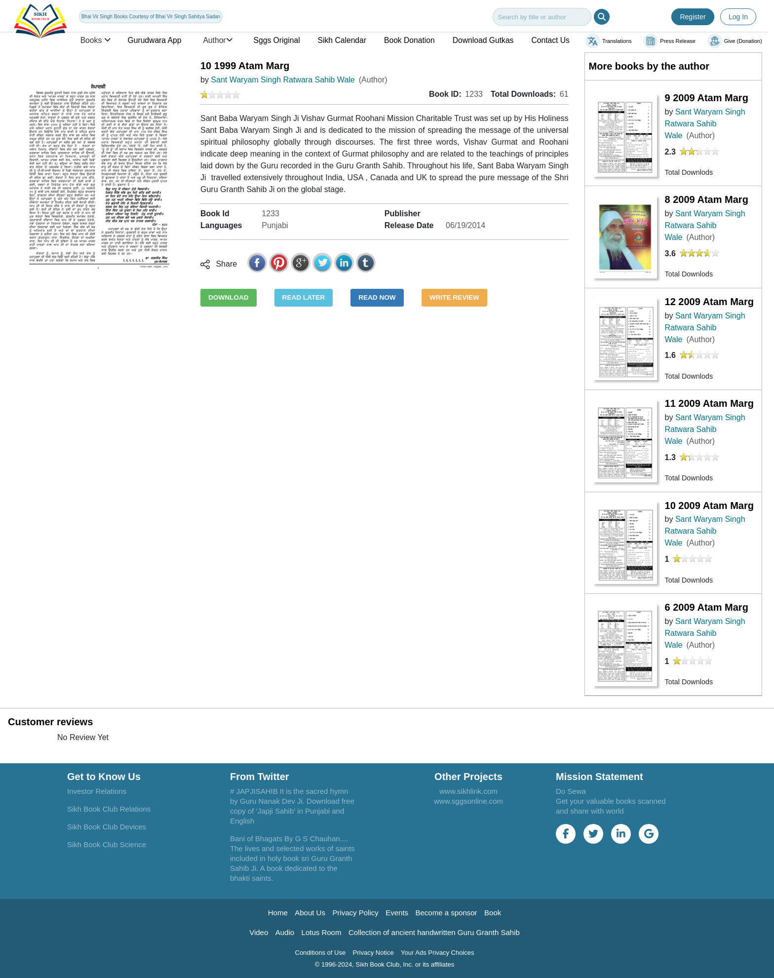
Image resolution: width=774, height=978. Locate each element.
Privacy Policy (355, 912)
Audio (284, 932)
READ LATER (303, 297)
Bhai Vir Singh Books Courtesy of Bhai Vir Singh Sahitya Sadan (150, 16)
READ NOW (377, 297)
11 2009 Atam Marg (709, 403)
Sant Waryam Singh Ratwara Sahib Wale (282, 80)
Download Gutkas (483, 40)
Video (258, 932)
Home (278, 912)
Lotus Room (322, 932)
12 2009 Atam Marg (709, 301)
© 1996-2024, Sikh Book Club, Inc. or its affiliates (385, 964)
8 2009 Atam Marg (706, 199)
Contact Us (550, 40)
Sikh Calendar (342, 40)
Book (492, 912)
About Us (310, 912)
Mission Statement (599, 776)
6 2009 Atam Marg (706, 607)
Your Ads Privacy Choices (437, 952)
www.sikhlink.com (468, 791)
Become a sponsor (446, 912)
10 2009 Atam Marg (709, 505)
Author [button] (217, 40)
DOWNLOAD (228, 297)
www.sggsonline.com (468, 801)
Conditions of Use (320, 952)
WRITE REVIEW (454, 297)
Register (692, 17)
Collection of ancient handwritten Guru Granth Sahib (434, 932)
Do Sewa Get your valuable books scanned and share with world (611, 801)
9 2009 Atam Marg (706, 97)
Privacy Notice (373, 952)
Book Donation (409, 40)
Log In (738, 17)
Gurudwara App (155, 40)
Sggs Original (277, 40)
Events (397, 912)
